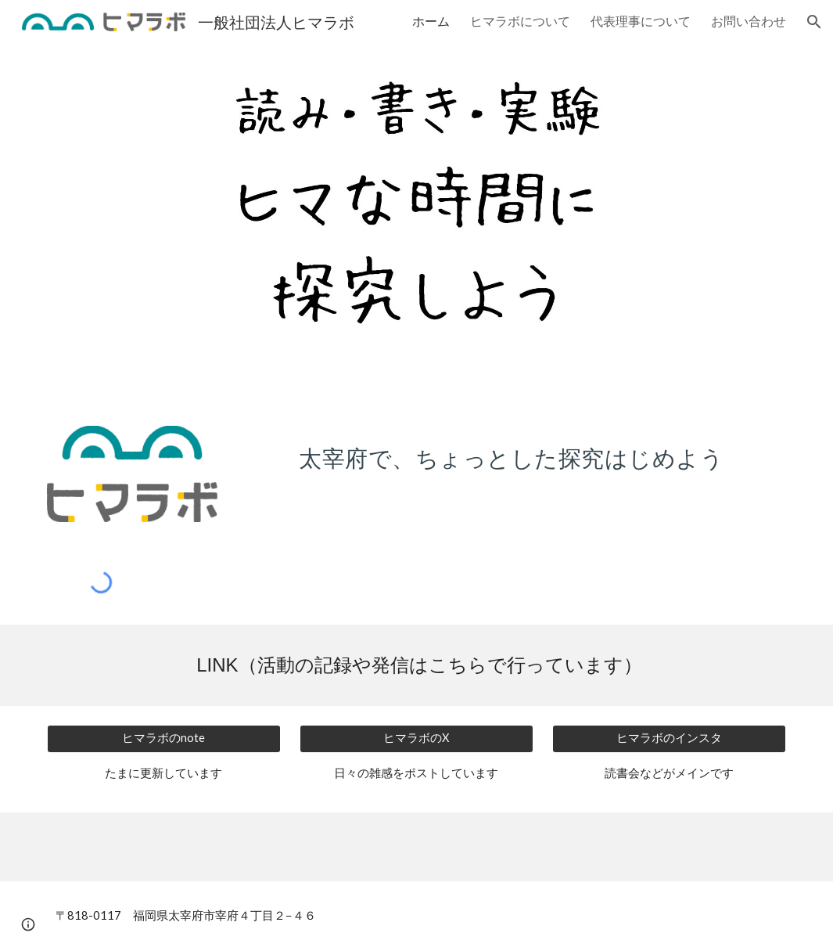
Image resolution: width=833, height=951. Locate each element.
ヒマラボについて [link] (520, 20)
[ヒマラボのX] (416, 739)
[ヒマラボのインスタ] (669, 739)
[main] (511, 453)
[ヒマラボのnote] (164, 739)
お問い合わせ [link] (748, 20)
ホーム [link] (431, 20)
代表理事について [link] (641, 20)
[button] (814, 22)
